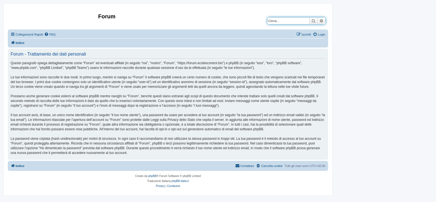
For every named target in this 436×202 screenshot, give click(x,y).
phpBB (152, 176)
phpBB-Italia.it (180, 181)
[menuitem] (49, 34)
